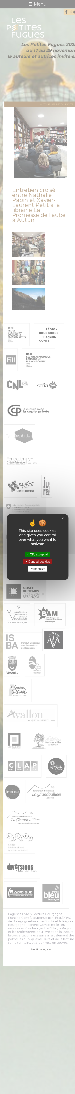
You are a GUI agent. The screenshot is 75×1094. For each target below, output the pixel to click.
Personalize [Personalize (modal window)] (37, 568)
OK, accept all (37, 554)
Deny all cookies (37, 561)
